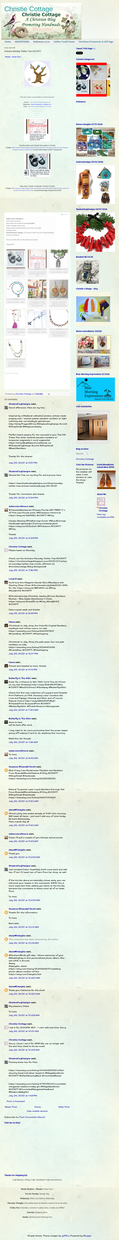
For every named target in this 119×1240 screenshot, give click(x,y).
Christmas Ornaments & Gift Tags (96, 42)
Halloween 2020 (41, 42)
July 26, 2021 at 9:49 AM (23, 841)
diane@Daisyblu (17, 810)
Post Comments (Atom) (32, 1117)
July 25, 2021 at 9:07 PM (23, 653)
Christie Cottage (28, 9)
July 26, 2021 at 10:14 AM (24, 927)
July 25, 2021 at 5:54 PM (23, 497)
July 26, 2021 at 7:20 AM (23, 710)
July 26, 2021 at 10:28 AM (24, 1015)
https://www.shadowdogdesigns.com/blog (39, 106)
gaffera (65, 1235)
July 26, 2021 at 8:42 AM (23, 758)
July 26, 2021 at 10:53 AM (24, 1050)
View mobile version (37, 1111)
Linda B (13, 579)
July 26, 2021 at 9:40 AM (24, 801)
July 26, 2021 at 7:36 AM (23, 742)
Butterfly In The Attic (20, 678)
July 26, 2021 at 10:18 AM (24, 943)
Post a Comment (16, 1101)
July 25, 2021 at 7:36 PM (23, 570)
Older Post (64, 1107)
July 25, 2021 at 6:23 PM (23, 538)
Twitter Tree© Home (64, 42)
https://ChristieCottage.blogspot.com (40, 102)
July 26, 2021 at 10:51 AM (24, 1031)
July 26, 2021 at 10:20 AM (24, 978)
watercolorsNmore (18, 506)
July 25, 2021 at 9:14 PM (23, 669)
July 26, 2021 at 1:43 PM (23, 1095)
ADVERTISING (22, 42)
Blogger (87, 1235)
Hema (12, 622)
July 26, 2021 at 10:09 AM (24, 857)
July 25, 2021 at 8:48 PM (23, 613)
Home (8, 42)
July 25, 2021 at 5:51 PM (23, 463)
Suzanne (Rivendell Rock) (22, 766)
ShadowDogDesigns (19, 404)
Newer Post (11, 1107)
